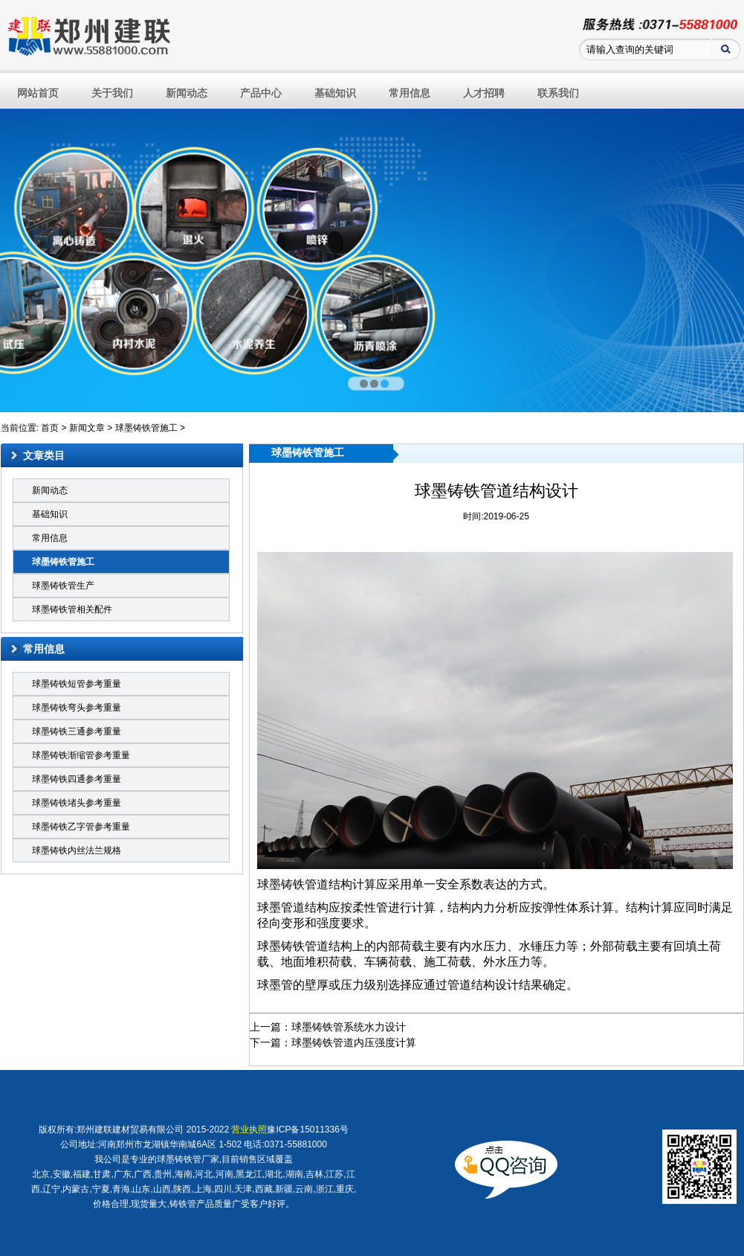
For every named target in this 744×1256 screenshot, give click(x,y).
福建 (82, 1174)
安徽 (62, 1174)
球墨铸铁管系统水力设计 (348, 1027)
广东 (123, 1174)
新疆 (284, 1189)
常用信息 (409, 93)
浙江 (325, 1189)
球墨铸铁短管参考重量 (76, 684)
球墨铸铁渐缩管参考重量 (81, 755)
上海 (203, 1189)
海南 (184, 1174)
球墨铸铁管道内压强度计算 (353, 1042)
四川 (223, 1189)
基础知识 (335, 93)
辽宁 (51, 1189)
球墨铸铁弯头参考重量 (76, 707)
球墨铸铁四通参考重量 (76, 779)
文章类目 (44, 455)
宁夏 (101, 1189)
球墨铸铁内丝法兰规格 (76, 850)
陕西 (182, 1189)
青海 (121, 1189)
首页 (50, 428)
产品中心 (261, 93)
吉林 (314, 1174)
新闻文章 (87, 428)
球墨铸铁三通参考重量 (76, 731)
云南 (304, 1189)
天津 (243, 1189)
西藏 (264, 1189)
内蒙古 (75, 1189)
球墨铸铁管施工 (146, 428)
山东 (141, 1189)
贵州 (163, 1174)
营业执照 (249, 1129)
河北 (204, 1174)
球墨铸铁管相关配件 (72, 609)
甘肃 (102, 1174)
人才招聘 (484, 93)
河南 (224, 1174)
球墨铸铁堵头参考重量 (76, 803)
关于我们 (112, 93)
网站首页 (38, 93)
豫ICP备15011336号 (307, 1129)
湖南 (294, 1174)
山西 (162, 1189)
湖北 (273, 1174)
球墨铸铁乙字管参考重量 (81, 826)
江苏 (334, 1174)
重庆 (345, 1189)
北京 (41, 1174)
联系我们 (558, 93)
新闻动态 (186, 93)
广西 (143, 1174)
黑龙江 (249, 1174)
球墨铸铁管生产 (63, 585)
